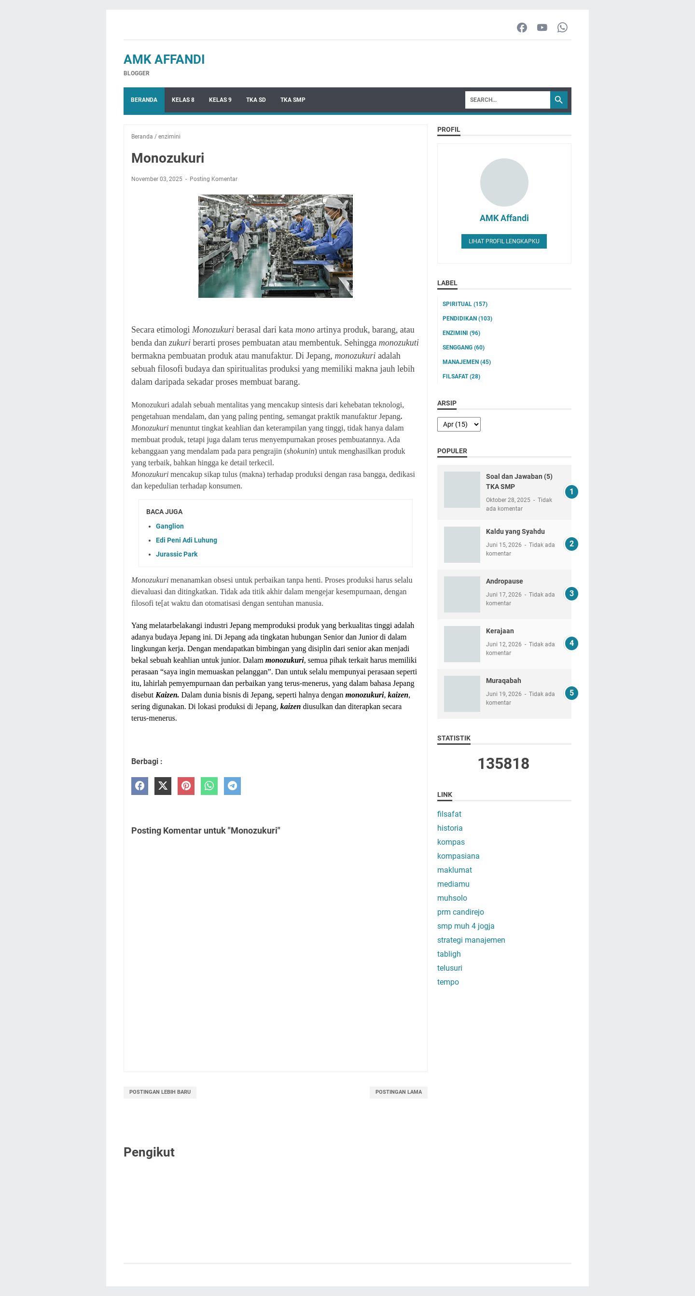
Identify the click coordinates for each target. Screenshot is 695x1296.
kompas (451, 842)
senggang (464, 347)
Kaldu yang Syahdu (515, 531)
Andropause (504, 581)
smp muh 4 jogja (466, 926)
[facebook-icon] (521, 28)
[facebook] (139, 786)
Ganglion (170, 526)
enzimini (461, 333)
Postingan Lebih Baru (160, 1092)
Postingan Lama (398, 1092)
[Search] (507, 100)
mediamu (453, 884)
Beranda (144, 100)
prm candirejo (460, 912)
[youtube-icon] (542, 28)
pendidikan (467, 318)
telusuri (449, 968)
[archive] (459, 424)
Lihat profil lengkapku (504, 241)
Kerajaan (500, 631)
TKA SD (256, 100)
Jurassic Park (176, 554)
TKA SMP (293, 100)
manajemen (467, 362)
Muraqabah (503, 680)
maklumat (454, 870)
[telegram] (232, 786)
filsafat (461, 376)
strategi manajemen (471, 940)
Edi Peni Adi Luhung (186, 540)
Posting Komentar (213, 179)
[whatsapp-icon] (562, 28)
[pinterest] (186, 786)
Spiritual (465, 304)
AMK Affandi (164, 59)
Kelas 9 (220, 100)
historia (450, 828)
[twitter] (162, 786)
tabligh (449, 954)
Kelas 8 (183, 100)
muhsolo (452, 898)
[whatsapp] (209, 786)
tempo (448, 982)
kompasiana (458, 856)
